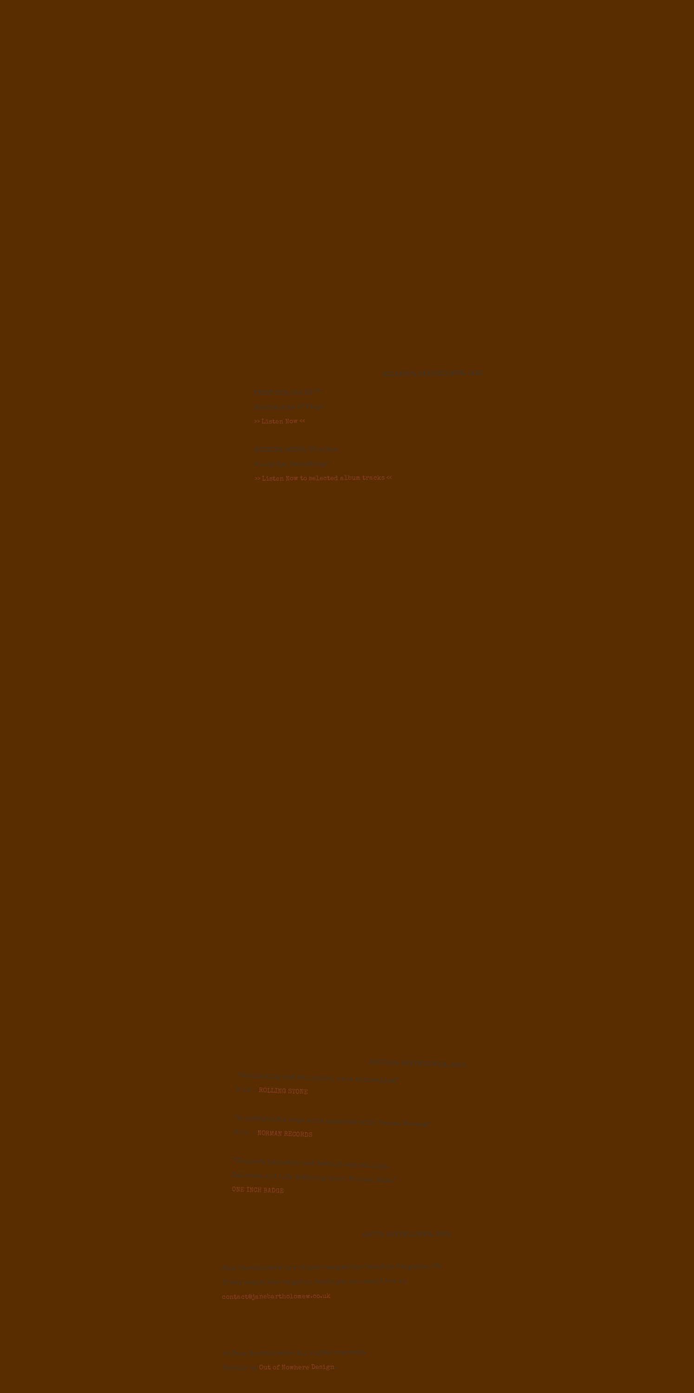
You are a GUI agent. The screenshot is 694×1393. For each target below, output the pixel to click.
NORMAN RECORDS (284, 1134)
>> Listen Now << (279, 421)
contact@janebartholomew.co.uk (276, 1297)
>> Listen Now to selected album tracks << (323, 479)
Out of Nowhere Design (296, 1367)
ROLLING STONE (283, 1091)
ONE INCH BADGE (258, 1190)
